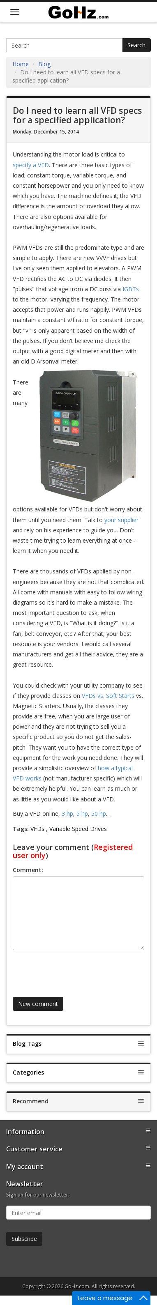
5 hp (82, 813)
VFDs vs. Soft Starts (108, 696)
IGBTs (130, 289)
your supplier (121, 520)
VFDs (37, 829)
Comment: (28, 870)
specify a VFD (31, 165)
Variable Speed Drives (78, 829)
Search (136, 45)
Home (20, 64)
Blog (44, 64)
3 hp (67, 813)
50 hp (98, 813)
